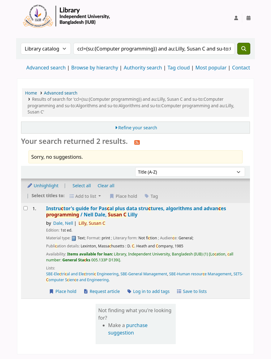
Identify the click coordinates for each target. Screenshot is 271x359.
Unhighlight (42, 185)
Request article (101, 291)
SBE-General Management (143, 274)
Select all (82, 185)
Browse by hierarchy (94, 67)
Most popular (211, 67)
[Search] (243, 49)
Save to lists (191, 291)
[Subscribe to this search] (137, 142)
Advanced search (46, 67)
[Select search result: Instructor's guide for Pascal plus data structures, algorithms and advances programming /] (26, 208)
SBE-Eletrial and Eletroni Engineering (82, 274)
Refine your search (137, 128)
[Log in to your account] (236, 18)
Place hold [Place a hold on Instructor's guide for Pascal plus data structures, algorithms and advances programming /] (62, 291)
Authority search (143, 67)
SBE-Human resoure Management (200, 274)
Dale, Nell (63, 223)
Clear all (106, 185)
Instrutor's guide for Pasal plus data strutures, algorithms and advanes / (136, 212)
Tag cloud (179, 67)
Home (31, 93)
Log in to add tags (148, 291)
